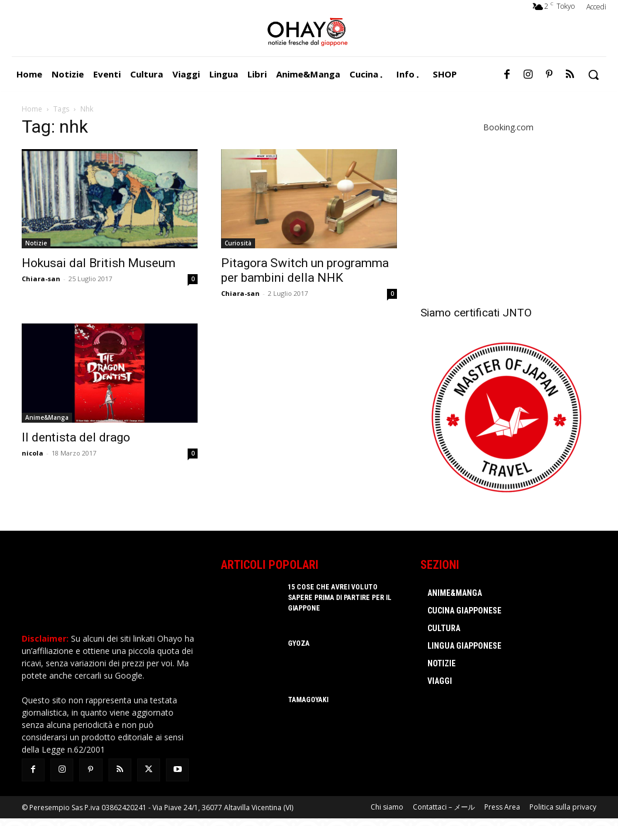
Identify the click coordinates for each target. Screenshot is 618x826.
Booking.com (508, 127)
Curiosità (238, 243)
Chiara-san (41, 278)
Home (32, 109)
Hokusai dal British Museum (98, 263)
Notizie (36, 243)
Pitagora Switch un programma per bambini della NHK (305, 270)
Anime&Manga (47, 417)
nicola (32, 453)
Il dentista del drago (76, 437)
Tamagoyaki (308, 700)
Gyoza (298, 643)
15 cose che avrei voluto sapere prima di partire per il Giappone (339, 597)
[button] (593, 74)
